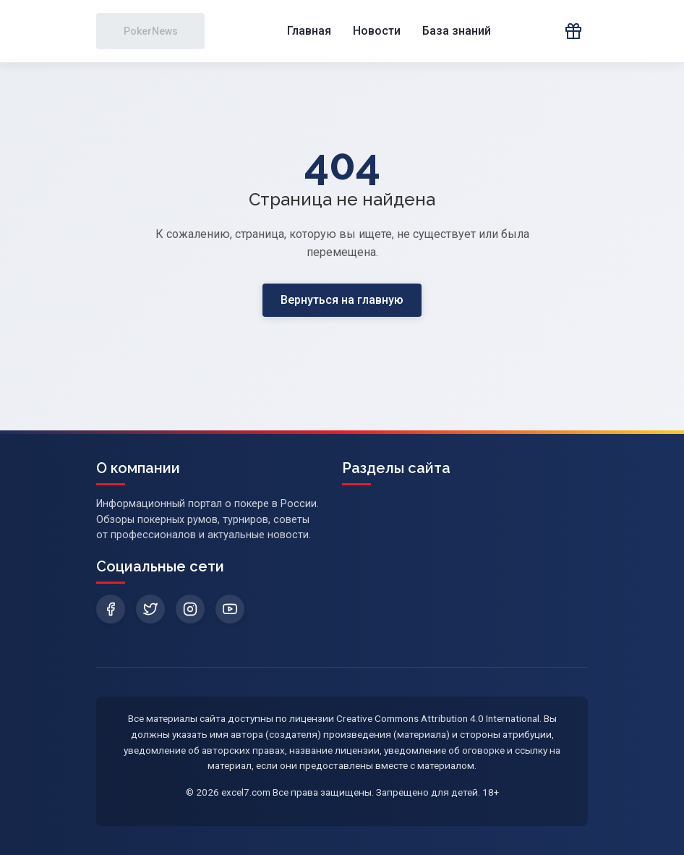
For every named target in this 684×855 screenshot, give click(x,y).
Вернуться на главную (342, 300)
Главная (309, 31)
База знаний (456, 31)
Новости (377, 31)
